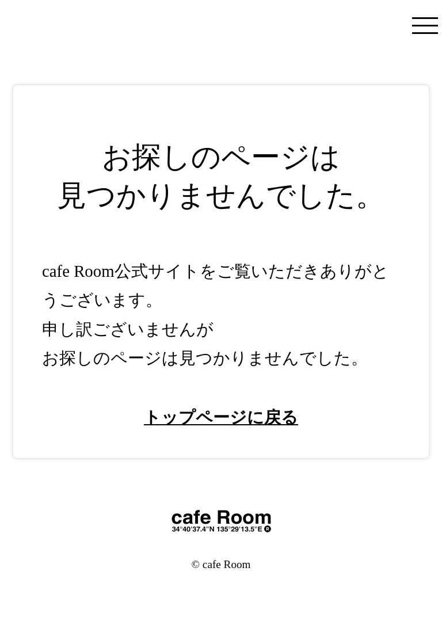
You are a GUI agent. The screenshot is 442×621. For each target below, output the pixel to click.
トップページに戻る (221, 417)
